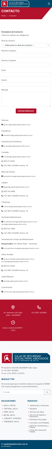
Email (3, 70)
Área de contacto (8, 41)
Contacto (13, 16)
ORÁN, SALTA (9, 412)
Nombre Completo (8, 51)
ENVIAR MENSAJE (26, 111)
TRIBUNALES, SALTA (11, 421)
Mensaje (4, 90)
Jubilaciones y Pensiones (39, 405)
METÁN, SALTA (9, 415)
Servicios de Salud (37, 412)
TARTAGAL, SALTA (11, 409)
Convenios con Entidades (39, 423)
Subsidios (33, 409)
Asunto (4, 80)
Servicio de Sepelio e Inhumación (38, 415)
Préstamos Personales (38, 419)
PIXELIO (8, 446)
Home (3, 16)
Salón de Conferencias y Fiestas (39, 426)
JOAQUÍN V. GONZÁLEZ (12, 418)
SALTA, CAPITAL (10, 405)
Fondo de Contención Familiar (38, 431)
